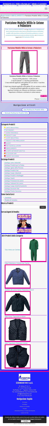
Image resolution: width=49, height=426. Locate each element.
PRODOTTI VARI (11, 135)
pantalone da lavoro (32, 31)
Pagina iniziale (5, 16)
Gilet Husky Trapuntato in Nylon (15, 317)
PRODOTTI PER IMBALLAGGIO (15, 140)
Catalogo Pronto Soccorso (12, 191)
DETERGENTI (10, 130)
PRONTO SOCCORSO (12, 156)
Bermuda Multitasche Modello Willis (15, 113)
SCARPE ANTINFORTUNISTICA (15, 151)
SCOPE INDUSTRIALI (12, 138)
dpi (21, 31)
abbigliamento (32, 29)
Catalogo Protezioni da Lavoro (13, 181)
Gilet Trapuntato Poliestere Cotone (16, 343)
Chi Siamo (24, 402)
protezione (9, 35)
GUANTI (8, 143)
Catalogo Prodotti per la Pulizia (14, 165)
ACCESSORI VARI (11, 153)
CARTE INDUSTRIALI (12, 127)
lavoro (24, 31)
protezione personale (18, 35)
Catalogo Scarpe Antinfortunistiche (15, 186)
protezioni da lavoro (29, 35)
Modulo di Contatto (11, 200)
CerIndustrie (40, 35)
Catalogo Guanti (9, 178)
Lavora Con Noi (24, 413)
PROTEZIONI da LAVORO (13, 146)
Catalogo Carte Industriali (12, 163)
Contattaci (43, 99)
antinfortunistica (14, 31)
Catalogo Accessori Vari (11, 189)
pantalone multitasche (20, 33)
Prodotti (25, 408)
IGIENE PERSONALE (12, 133)
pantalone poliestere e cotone (35, 33)
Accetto (26, 421)
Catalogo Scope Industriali (12, 173)
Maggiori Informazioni (35, 419)
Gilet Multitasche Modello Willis (34, 110)
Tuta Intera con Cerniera (12, 250)
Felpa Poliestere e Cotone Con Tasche (17, 263)
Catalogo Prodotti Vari (11, 170)
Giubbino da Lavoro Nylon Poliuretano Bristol (19, 290)
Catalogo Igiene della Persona (13, 168)
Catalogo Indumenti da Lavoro (13, 183)
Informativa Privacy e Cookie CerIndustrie (24, 410)
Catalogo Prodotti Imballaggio (13, 176)
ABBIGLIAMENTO (17, 16)
